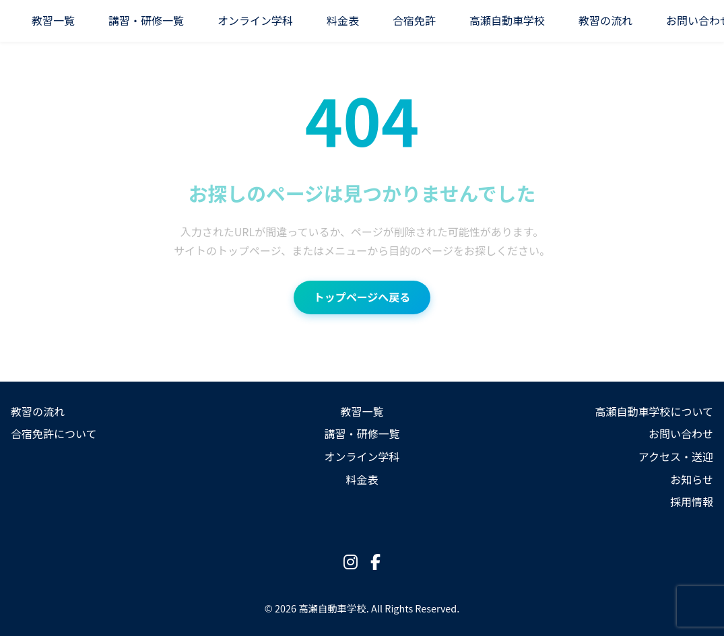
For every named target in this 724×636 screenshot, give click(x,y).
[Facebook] (375, 561)
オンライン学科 (255, 20)
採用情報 (691, 501)
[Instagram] (350, 561)
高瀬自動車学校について (654, 411)
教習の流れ (605, 20)
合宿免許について (54, 433)
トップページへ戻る (362, 297)
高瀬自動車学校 (507, 20)
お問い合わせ (681, 433)
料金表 (343, 20)
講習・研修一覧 (146, 20)
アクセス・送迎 (675, 456)
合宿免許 (414, 20)
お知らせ (691, 479)
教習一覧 (53, 20)
